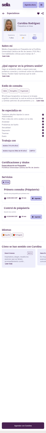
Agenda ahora (30, 5)
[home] (6, 5)
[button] (41, 5)
